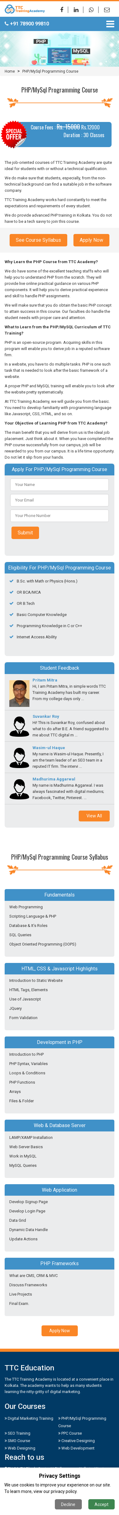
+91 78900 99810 (27, 24)
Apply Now (91, 240)
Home (10, 71)
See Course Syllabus (38, 240)
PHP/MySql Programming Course (50, 71)
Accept (101, 1504)
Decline (68, 1504)
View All (94, 815)
